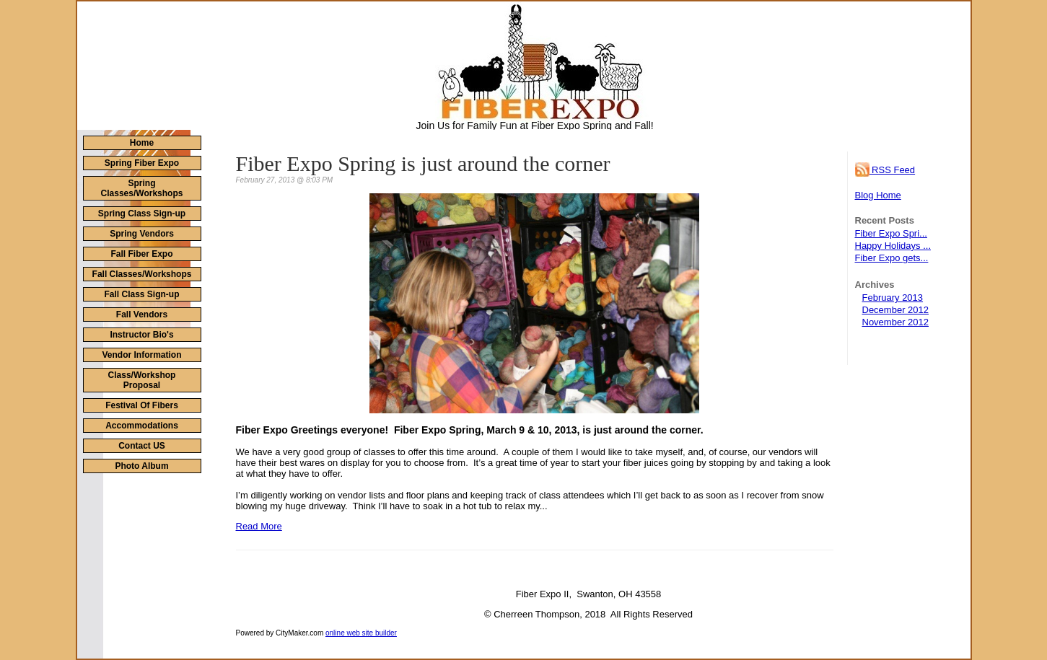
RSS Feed (885, 169)
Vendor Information (141, 355)
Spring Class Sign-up (141, 213)
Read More (259, 526)
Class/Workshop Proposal (142, 380)
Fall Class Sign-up (141, 294)
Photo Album (141, 466)
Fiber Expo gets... (892, 257)
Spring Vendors (142, 234)
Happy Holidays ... (893, 245)
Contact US (141, 446)
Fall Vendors (141, 314)
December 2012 (895, 309)
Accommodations (141, 426)
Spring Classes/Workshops (142, 188)
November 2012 (895, 322)
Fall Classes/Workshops (142, 274)
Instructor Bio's (141, 335)
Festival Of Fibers (141, 405)
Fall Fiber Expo (141, 254)
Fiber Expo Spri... (891, 233)
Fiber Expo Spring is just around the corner (423, 163)
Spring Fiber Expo (142, 163)
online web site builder (361, 633)
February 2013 (893, 297)
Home (142, 143)
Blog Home (878, 195)
